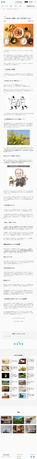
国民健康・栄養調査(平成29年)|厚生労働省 (18, 321)
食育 (4, 21)
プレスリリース (19, 456)
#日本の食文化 (9, 336)
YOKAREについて (19, 454)
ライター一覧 (19, 458)
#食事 (5, 336)
